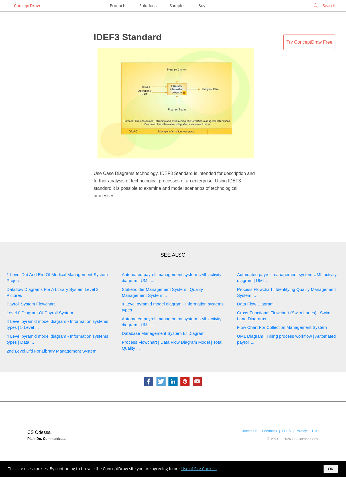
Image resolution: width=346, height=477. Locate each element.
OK (330, 469)
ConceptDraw (27, 5)
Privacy (301, 431)
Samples (177, 5)
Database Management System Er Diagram (163, 333)
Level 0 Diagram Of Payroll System (40, 312)
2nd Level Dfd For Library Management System (51, 351)
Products (118, 5)
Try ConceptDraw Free (309, 42)
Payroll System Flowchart (31, 303)
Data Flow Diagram (255, 303)
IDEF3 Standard (128, 37)
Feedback (269, 431)
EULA (286, 431)
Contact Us (249, 431)
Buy (201, 5)
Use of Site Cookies (199, 468)
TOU (315, 431)
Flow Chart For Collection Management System (282, 327)
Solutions (147, 5)
